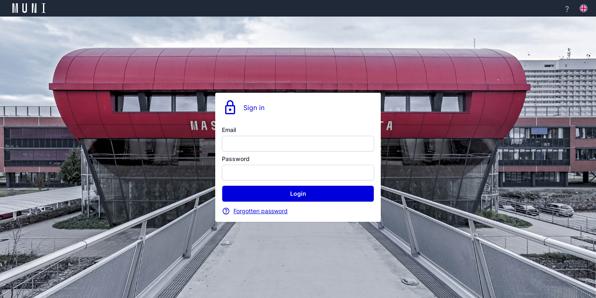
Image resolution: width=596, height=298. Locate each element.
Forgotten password (260, 210)
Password (236, 158)
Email (229, 129)
